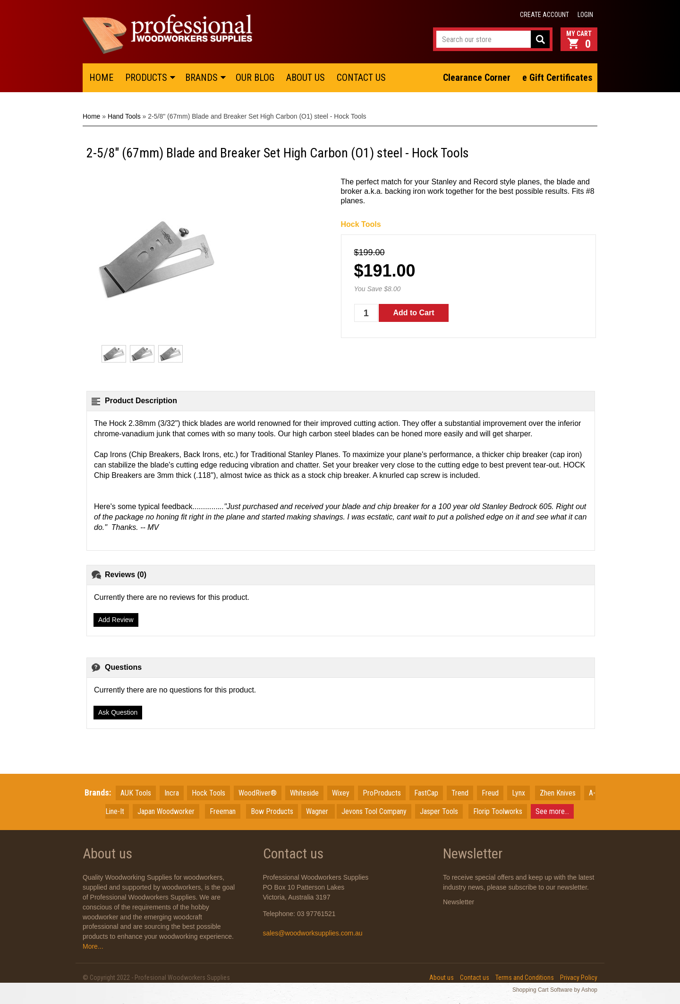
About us (441, 977)
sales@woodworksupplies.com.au (313, 933)
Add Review (116, 619)
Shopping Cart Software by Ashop (554, 990)
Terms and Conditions (524, 977)
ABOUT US (305, 77)
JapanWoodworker (166, 811)
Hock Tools (361, 224)
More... (93, 946)
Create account (544, 14)
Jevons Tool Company (374, 811)
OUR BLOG (255, 77)
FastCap (426, 792)
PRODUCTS (146, 77)
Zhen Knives (558, 792)
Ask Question (117, 712)
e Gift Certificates (557, 77)
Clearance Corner (476, 77)
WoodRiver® (257, 792)
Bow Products (272, 811)
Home (91, 116)
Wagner (318, 811)
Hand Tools (124, 116)
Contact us (474, 977)
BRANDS (201, 77)
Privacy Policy (578, 977)
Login (585, 14)
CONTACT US (361, 77)
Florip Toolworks (497, 811)
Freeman (223, 811)
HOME (101, 77)
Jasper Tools (439, 811)
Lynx (518, 792)
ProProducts (382, 792)
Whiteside (304, 792)
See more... (552, 811)
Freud (490, 792)
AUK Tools (135, 792)
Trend (459, 792)
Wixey (340, 792)
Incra (171, 792)
